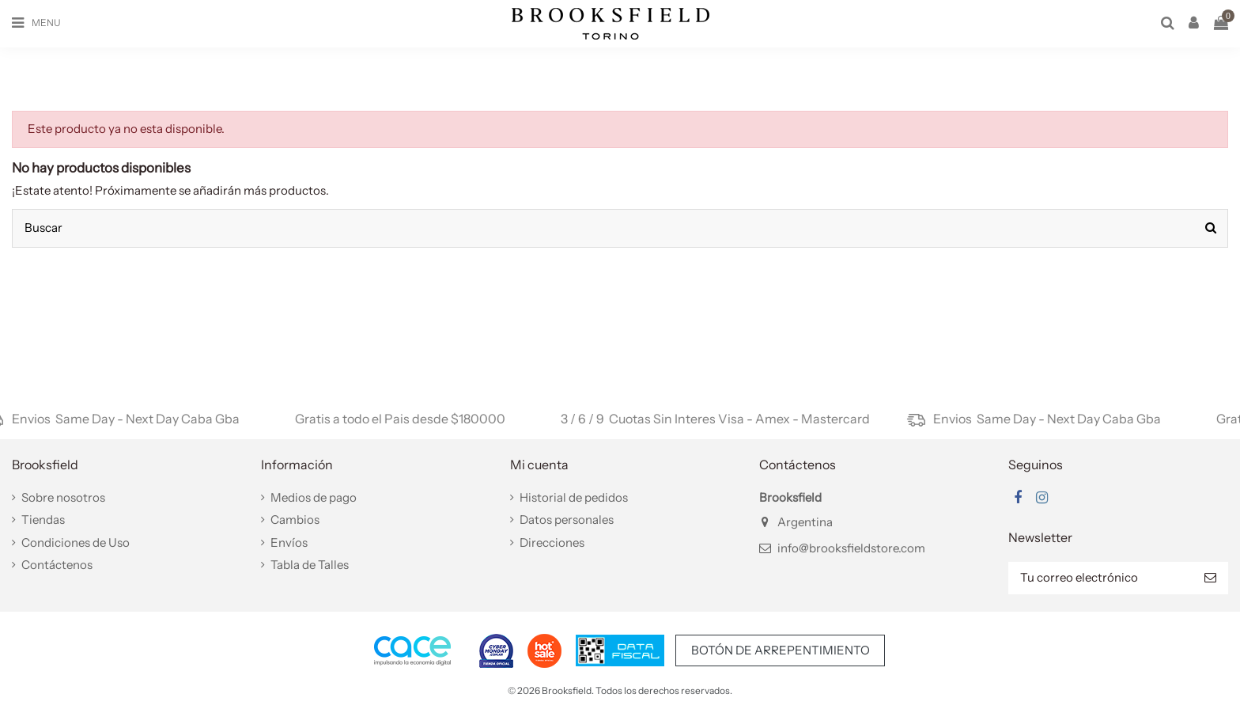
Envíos (289, 542)
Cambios (294, 519)
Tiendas (43, 519)
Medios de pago (313, 497)
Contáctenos (57, 564)
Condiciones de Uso (75, 542)
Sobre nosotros (63, 497)
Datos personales (567, 519)
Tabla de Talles (309, 564)
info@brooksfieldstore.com (851, 548)
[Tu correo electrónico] (1100, 578)
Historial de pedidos (574, 497)
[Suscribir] (1210, 578)
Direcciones (552, 542)
